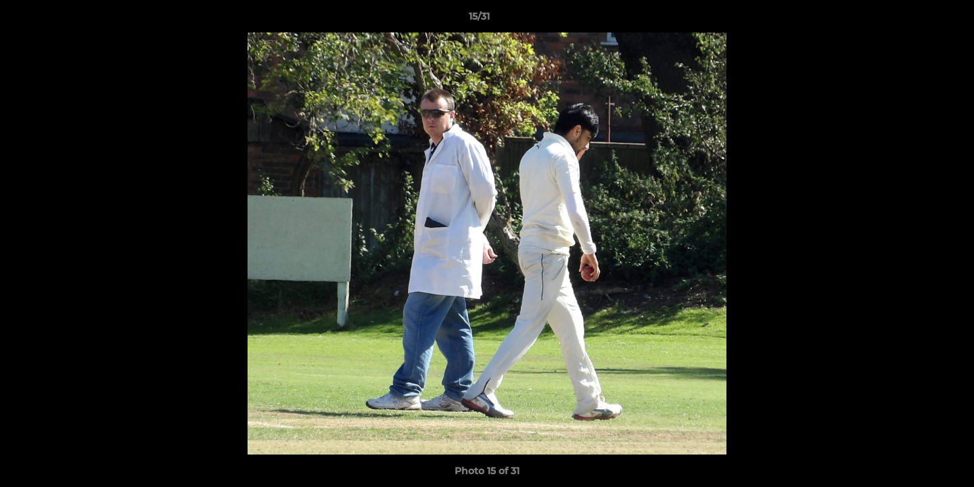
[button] (917, 20)
